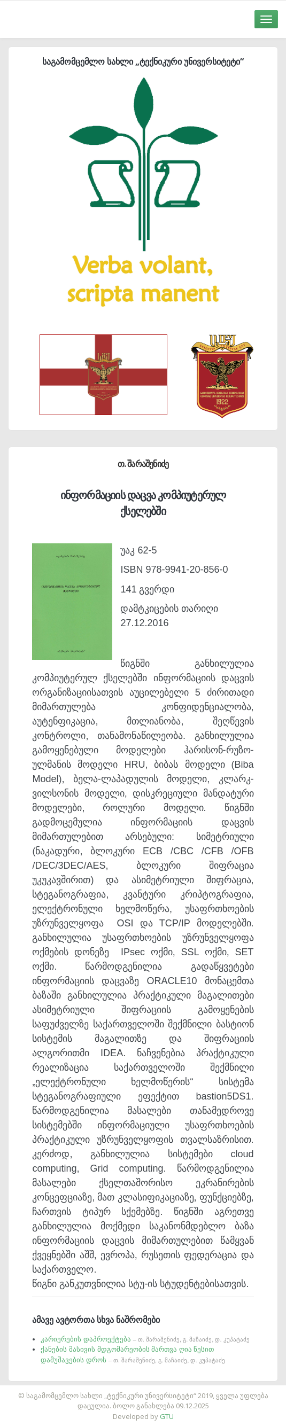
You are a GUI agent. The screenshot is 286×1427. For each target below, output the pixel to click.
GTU (167, 1416)
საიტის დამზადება (174, 1390)
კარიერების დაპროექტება (145, 1339)
